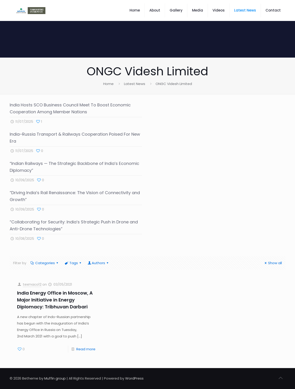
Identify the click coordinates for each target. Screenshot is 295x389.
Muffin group (55, 378)
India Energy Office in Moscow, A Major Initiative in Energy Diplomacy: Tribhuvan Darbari (55, 300)
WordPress (134, 378)
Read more (85, 349)
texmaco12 (32, 284)
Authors (98, 262)
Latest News (134, 83)
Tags (73, 262)
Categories (45, 262)
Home (108, 83)
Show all (272, 262)
